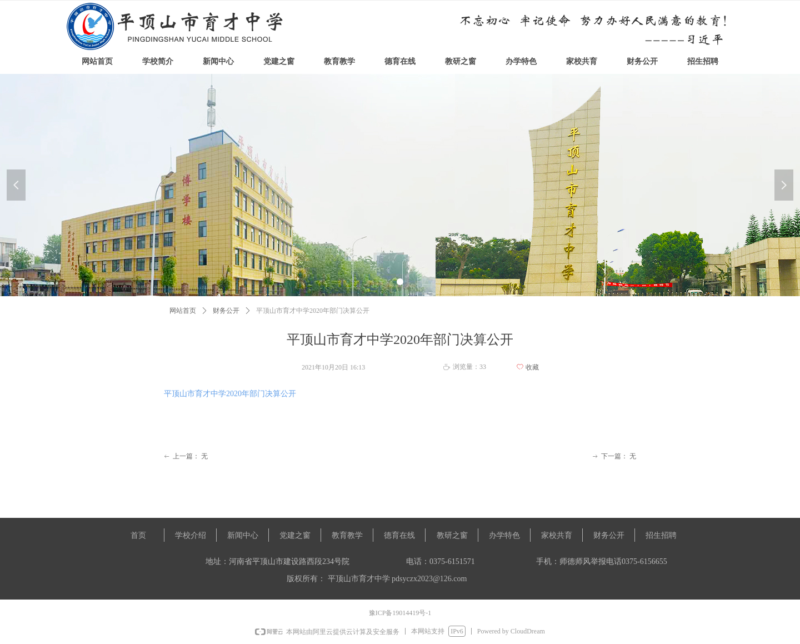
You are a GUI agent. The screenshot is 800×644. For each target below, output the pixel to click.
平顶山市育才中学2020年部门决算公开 (230, 394)
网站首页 (182, 310)
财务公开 (226, 310)
